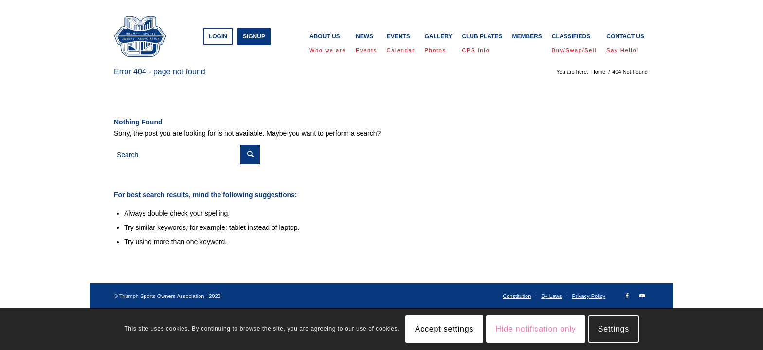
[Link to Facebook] (627, 295)
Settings (613, 329)
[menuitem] (218, 36)
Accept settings (444, 329)
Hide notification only (535, 329)
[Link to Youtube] (642, 295)
